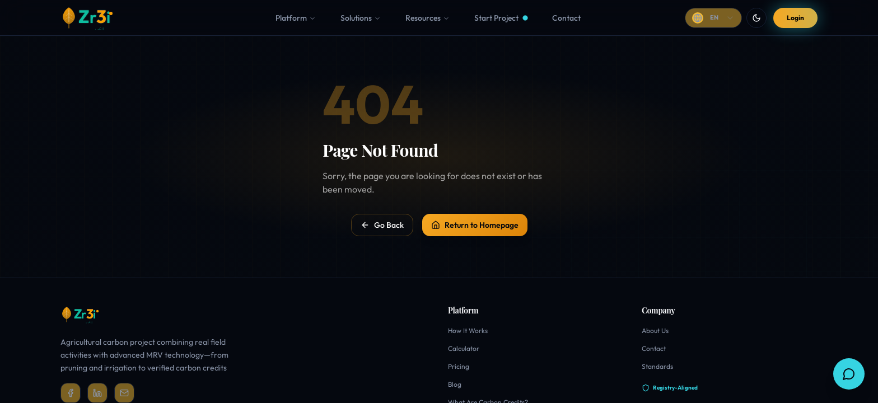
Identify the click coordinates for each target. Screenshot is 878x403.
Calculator (463, 348)
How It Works (468, 330)
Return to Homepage (475, 225)
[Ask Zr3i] (849, 374)
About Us (655, 330)
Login (795, 17)
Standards (657, 366)
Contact (654, 348)
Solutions (360, 18)
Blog (454, 384)
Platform (295, 18)
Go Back (382, 225)
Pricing (458, 366)
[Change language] (713, 18)
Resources (427, 18)
